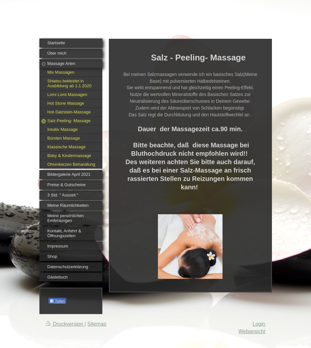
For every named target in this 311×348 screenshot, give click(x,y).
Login (259, 324)
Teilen (57, 301)
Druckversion (65, 324)
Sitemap (96, 324)
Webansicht (251, 331)
